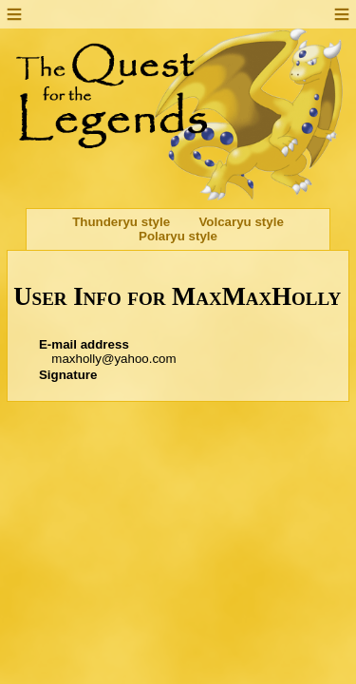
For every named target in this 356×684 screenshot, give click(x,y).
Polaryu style (178, 236)
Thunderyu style (121, 222)
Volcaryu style (240, 222)
